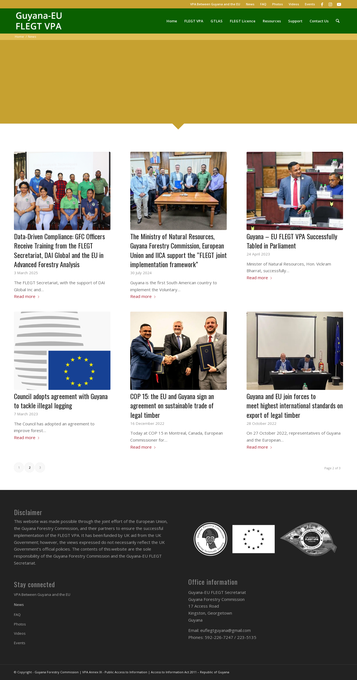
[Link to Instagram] (330, 4)
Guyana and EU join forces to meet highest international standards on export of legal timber (295, 405)
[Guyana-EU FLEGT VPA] (40, 21)
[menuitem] (215, 4)
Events (310, 4)
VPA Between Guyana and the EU (215, 4)
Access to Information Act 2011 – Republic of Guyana (190, 672)
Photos (277, 4)
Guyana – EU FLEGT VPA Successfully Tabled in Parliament (292, 241)
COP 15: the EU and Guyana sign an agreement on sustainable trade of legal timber (172, 405)
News (250, 4)
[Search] (337, 21)
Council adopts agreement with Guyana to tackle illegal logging (61, 401)
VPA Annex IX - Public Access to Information (114, 672)
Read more (27, 296)
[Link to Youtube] (339, 4)
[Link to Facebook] (322, 4)
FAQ (263, 4)
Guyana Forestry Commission (57, 672)
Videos (294, 4)
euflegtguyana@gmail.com (225, 630)
